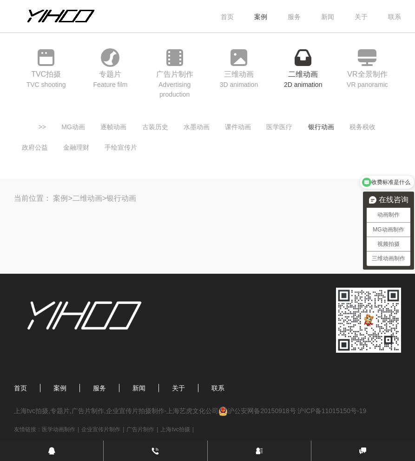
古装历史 (155, 127)
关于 (361, 16)
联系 (394, 16)
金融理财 (76, 147)
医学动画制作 (58, 429)
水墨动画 (197, 127)
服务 (294, 16)
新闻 (327, 16)
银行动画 (321, 127)
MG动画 (73, 127)
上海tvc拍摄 (175, 429)
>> (42, 127)
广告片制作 (140, 429)
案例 (260, 16)
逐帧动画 (113, 127)
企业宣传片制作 (100, 429)
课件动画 (238, 127)
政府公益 (35, 147)
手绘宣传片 (121, 147)
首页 (227, 16)
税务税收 (362, 127)
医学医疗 (279, 127)
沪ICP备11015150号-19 (331, 411)
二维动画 (87, 198)
